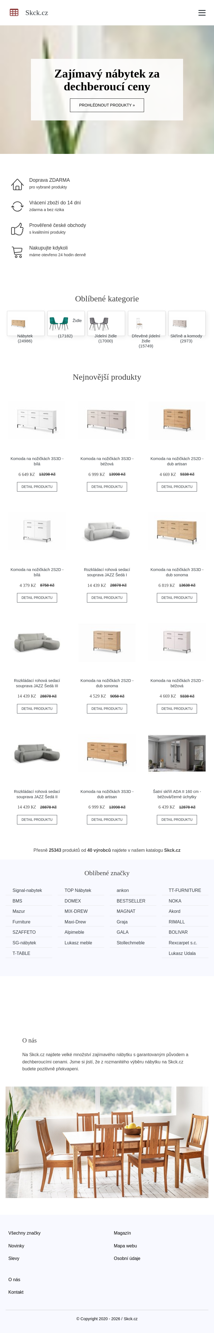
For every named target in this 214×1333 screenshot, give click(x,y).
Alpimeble (74, 932)
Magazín (122, 1233)
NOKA (175, 901)
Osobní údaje (127, 1258)
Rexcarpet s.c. (183, 942)
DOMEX (73, 901)
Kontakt (15, 1292)
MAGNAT (126, 911)
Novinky (16, 1246)
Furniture (21, 922)
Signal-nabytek (27, 890)
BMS (17, 901)
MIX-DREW (76, 911)
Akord (175, 911)
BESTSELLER (131, 901)
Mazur (19, 911)
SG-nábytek (24, 942)
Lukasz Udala (182, 953)
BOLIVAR (178, 932)
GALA (123, 932)
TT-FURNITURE (185, 890)
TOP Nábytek (78, 890)
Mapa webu (125, 1246)
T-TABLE (21, 953)
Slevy (13, 1258)
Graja (122, 922)
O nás (14, 1279)
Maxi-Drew (75, 922)
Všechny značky (24, 1233)
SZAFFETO (24, 932)
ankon (123, 890)
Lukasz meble (78, 942)
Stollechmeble (131, 942)
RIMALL (177, 922)
